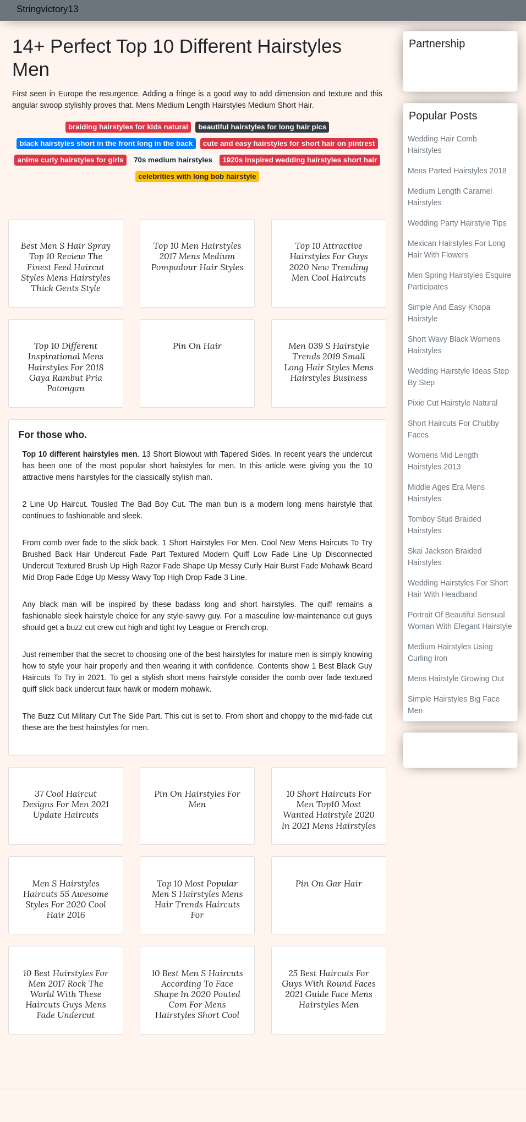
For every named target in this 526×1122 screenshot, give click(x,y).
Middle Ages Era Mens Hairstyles (446, 493)
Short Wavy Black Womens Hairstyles (454, 345)
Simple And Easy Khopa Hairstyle (449, 313)
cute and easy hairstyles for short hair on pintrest (289, 143)
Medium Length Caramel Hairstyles (450, 197)
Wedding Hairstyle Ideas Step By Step (458, 376)
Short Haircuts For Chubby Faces (453, 429)
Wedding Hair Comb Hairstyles (442, 144)
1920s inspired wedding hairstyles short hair (299, 160)
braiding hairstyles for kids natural (128, 127)
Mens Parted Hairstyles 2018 (457, 170)
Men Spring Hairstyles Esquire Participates (459, 281)
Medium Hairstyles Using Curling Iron (450, 652)
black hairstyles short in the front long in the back (106, 143)
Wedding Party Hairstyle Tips (457, 222)
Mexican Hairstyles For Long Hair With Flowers (456, 249)
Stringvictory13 (47, 9)
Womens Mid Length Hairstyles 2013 (443, 461)
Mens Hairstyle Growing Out (456, 678)
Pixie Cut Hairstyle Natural (452, 402)
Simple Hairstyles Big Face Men (454, 704)
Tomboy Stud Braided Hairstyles (444, 525)
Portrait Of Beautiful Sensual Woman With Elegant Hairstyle (460, 620)
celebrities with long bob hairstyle (197, 176)
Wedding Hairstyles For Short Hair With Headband (458, 588)
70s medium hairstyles (173, 160)
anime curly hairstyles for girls (71, 160)
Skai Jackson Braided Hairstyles (445, 556)
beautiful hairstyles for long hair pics (262, 127)
